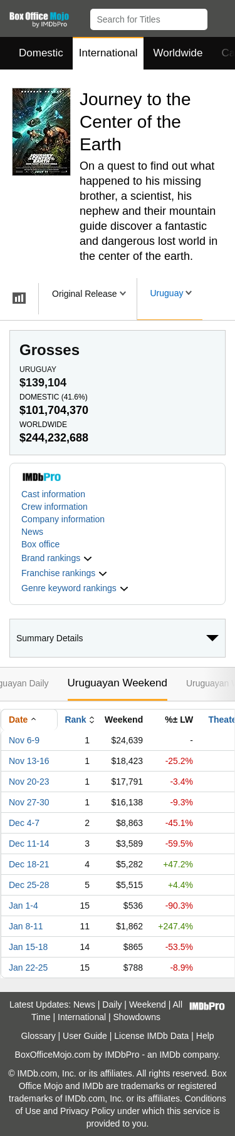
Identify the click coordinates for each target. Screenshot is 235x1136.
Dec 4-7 (24, 823)
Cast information (53, 494)
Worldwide (177, 53)
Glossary (38, 1036)
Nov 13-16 (29, 761)
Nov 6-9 (24, 740)
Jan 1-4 (23, 906)
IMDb (169, 1055)
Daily (112, 1004)
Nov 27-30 (29, 802)
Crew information (54, 507)
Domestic (41, 53)
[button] (219, 17)
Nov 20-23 (29, 782)
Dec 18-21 (29, 864)
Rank (75, 720)
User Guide (85, 1036)
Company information (63, 519)
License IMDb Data (151, 1036)
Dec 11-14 (29, 844)
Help (205, 1036)
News (32, 532)
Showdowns (137, 1017)
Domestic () (53, 397)
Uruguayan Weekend (117, 683)
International (108, 53)
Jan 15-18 (28, 947)
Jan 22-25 (28, 968)
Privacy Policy (87, 1111)
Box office (40, 544)
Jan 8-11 (26, 926)
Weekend (147, 1004)
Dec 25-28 (29, 885)
